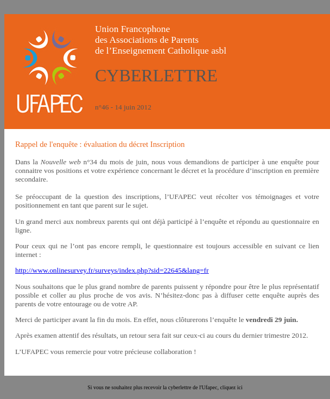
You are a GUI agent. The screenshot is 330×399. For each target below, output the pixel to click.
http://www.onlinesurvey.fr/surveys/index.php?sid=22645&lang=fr (111, 270)
